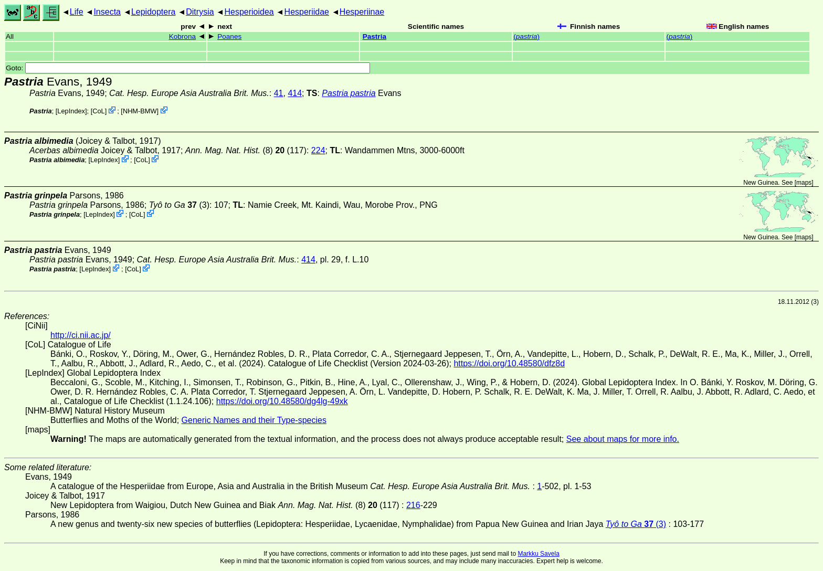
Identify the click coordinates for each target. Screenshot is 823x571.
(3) (179, 204)
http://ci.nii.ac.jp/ (80, 335)
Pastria (374, 36)
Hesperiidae (306, 11)
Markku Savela (538, 553)
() (526, 36)
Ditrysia (200, 11)
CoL (98, 111)
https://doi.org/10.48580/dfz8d (509, 363)
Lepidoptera (153, 11)
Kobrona (182, 36)
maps (803, 182)
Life (76, 11)
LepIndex (71, 111)
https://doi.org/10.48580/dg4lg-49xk (282, 401)
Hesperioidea (248, 11)
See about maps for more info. (622, 439)
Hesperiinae (362, 11)
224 (318, 150)
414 (295, 93)
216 (413, 505)
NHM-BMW (140, 111)
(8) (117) (246, 150)
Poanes (229, 36)
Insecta (107, 11)
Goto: (188, 68)
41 (278, 93)
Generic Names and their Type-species (254, 420)
